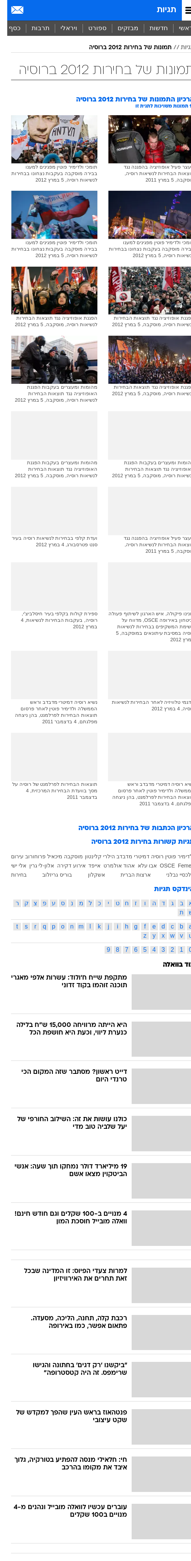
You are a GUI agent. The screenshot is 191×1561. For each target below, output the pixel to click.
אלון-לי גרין (34, 866)
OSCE (160, 866)
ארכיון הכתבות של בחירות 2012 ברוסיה (129, 828)
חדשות (151, 28)
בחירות (11, 875)
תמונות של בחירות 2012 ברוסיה (123, 48)
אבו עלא (140, 866)
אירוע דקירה (64, 866)
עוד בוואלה (171, 965)
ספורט (90, 28)
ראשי (179, 28)
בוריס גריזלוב (50, 875)
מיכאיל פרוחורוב (36, 856)
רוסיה (150, 856)
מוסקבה (66, 856)
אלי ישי (11, 866)
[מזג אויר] (31, 10)
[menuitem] (151, 28)
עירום (10, 856)
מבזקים (120, 28)
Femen (178, 866)
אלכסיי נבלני (173, 875)
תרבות (33, 28)
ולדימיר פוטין (172, 856)
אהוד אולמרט (111, 866)
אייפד (87, 866)
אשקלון (89, 875)
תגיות (159, 10)
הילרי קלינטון (93, 856)
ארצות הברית (128, 875)
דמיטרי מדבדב (125, 856)
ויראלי (61, 28)
